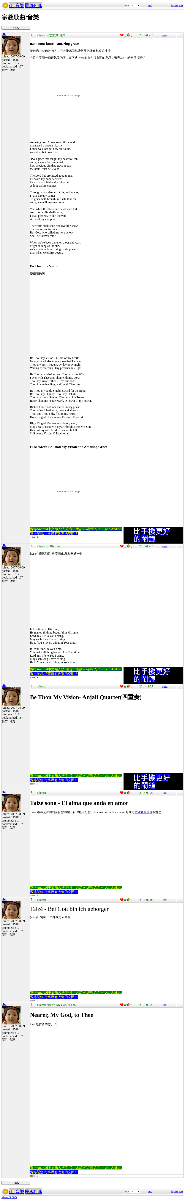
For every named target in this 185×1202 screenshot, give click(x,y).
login (173, 5)
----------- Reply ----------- (16, 27)
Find (150, 5)
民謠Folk (33, 5)
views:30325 (9, 1197)
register (179, 5)
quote (164, 35)
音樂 (19, 5)
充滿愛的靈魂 (143, 812)
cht (12, 5)
